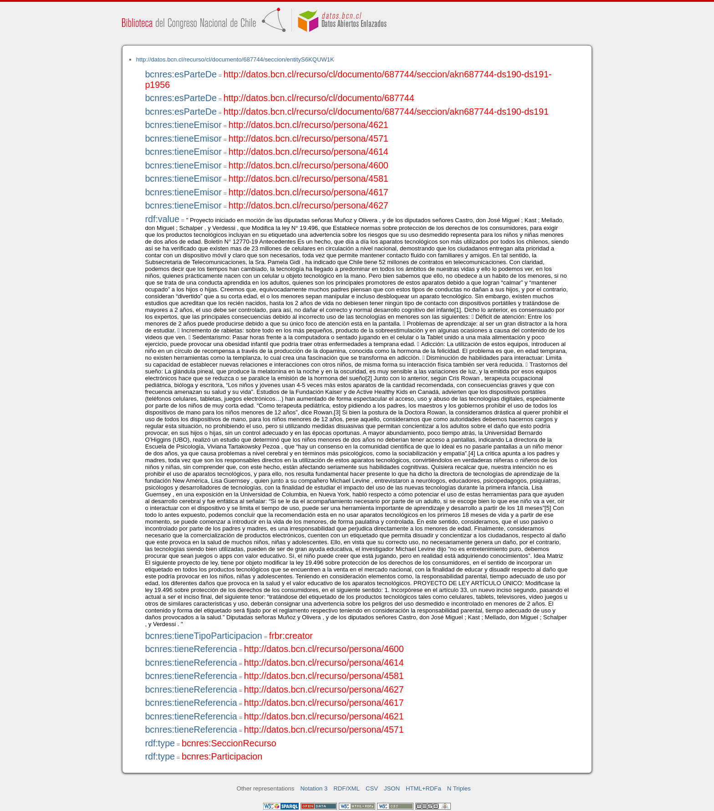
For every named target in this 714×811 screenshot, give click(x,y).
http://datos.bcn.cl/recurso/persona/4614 (308, 152)
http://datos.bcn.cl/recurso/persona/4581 (308, 178)
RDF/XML (346, 788)
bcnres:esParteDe (180, 74)
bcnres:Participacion (222, 756)
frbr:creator (291, 636)
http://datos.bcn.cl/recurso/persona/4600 (308, 165)
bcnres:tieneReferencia (191, 649)
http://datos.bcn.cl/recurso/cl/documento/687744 (319, 98)
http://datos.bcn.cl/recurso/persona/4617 (308, 192)
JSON (392, 788)
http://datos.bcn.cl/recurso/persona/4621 (308, 125)
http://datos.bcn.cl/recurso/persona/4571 (308, 138)
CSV (372, 788)
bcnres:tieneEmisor (183, 125)
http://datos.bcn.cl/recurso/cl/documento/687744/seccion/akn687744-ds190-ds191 (386, 112)
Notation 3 (313, 788)
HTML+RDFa (423, 788)
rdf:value (162, 219)
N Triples (459, 788)
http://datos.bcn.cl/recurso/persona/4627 (308, 205)
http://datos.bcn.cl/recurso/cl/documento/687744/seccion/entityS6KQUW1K (235, 59)
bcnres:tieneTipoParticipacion (203, 636)
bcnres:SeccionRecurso (229, 743)
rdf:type (160, 743)
